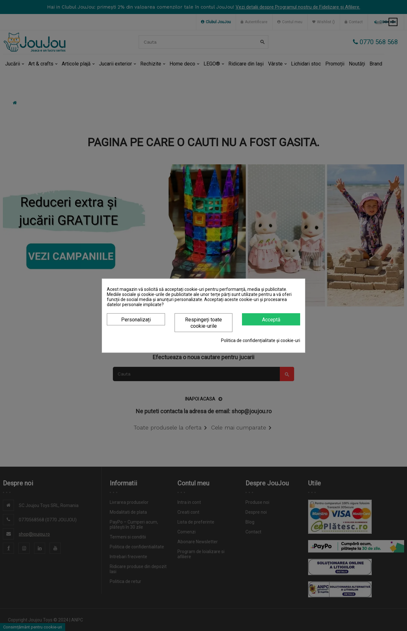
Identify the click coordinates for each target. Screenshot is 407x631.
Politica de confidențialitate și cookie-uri (260, 340)
